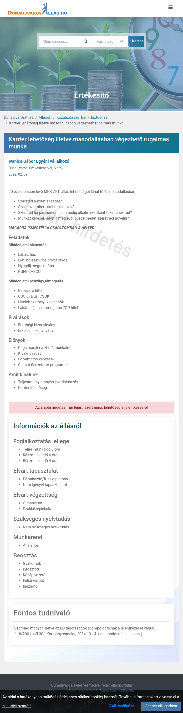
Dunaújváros (18, 168)
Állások (45, 117)
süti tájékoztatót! (16, 706)
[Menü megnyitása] (170, 7)
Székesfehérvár (40, 168)
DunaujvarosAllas (18, 117)
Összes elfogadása (161, 706)
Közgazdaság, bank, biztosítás (81, 117)
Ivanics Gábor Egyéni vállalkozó (39, 161)
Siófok (59, 168)
